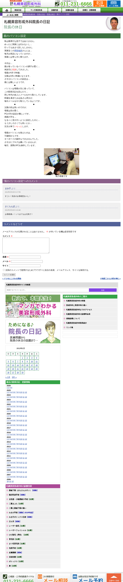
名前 (5, 260)
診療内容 (54, 10)
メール (6, 264)
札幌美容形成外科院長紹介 (76, 326)
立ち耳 (15, 524)
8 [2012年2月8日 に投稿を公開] (22, 364)
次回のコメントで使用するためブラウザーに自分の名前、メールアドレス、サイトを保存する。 (47, 273)
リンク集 (69, 330)
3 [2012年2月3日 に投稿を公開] (31, 361)
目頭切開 (16, 560)
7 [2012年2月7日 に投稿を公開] (17, 364)
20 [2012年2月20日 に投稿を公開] (13, 372)
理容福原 (18, 51)
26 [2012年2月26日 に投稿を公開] (8, 375)
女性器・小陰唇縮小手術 (22, 502)
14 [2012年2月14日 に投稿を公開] (18, 368)
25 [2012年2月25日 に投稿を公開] (37, 372)
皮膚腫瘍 (16, 555)
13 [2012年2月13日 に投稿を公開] (13, 368)
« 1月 (8, 380)
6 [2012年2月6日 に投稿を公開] (13, 364)
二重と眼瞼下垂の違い (17, 511)
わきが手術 (21, 515)
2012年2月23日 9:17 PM (13, 192)
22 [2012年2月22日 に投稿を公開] (22, 372)
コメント (7, 236)
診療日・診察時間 (88, 10)
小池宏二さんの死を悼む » (110, 281)
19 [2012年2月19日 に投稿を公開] (8, 372)
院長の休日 (28, 14)
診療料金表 (69, 10)
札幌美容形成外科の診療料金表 (78, 317)
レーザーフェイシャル (21, 533)
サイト (5, 269)
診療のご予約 (114, 3)
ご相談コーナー (100, 3)
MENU (6, 3)
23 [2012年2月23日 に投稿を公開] (27, 372)
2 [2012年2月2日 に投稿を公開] (27, 361)
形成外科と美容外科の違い (76, 308)
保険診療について (73, 321)
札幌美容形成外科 (6, 14)
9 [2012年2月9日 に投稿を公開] (27, 364)
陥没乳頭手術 (17, 498)
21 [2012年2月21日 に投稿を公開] (18, 372)
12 (26, 395)
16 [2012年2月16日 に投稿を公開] (27, 368)
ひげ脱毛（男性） (19, 538)
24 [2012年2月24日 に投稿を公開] (32, 372)
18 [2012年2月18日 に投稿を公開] (37, 368)
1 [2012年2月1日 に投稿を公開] (22, 361)
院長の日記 (19, 14)
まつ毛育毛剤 (17, 547)
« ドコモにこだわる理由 (11, 281)
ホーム (6, 10)
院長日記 (17, 10)
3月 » (14, 380)
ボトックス (16, 564)
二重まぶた (16, 507)
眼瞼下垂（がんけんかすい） (23, 493)
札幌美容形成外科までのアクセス (79, 313)
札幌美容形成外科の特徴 (75, 304)
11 (23, 395)
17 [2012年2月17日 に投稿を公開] (32, 368)
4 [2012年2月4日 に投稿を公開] (36, 361)
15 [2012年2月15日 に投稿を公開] (22, 368)
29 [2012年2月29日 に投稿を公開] (22, 375)
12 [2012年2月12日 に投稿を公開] (8, 368)
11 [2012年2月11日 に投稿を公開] (37, 364)
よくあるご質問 (110, 10)
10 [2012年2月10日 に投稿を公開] (32, 364)
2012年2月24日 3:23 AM (13, 210)
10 (21, 395)
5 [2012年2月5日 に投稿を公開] (8, 364)
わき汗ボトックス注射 (21, 520)
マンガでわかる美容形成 (36, 10)
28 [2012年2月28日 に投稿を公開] (18, 375)
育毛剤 (15, 542)
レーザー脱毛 (17, 529)
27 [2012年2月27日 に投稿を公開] (13, 375)
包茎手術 (16, 551)
